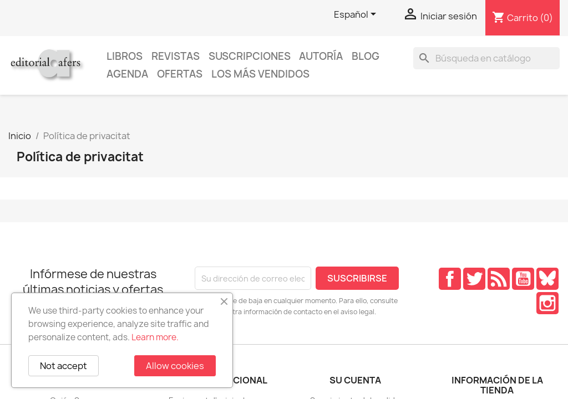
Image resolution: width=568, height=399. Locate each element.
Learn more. (155, 337)
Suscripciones (250, 56)
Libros (124, 56)
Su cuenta (355, 380)
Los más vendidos (260, 74)
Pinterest (547, 279)
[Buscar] (486, 58)
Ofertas (179, 74)
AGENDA (127, 74)
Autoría (321, 56)
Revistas (175, 56)
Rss (499, 279)
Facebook (450, 279)
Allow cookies (175, 366)
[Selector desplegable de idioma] (357, 15)
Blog (365, 56)
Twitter (474, 279)
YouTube (523, 279)
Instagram (547, 303)
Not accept (63, 366)
